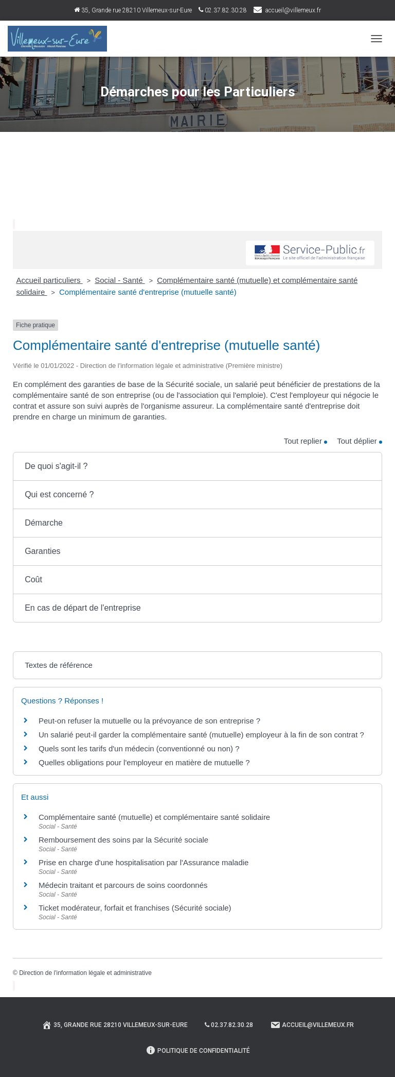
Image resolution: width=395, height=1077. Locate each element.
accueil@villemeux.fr (293, 10)
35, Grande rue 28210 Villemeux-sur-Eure (133, 10)
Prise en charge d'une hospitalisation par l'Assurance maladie (143, 862)
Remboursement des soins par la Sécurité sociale (123, 839)
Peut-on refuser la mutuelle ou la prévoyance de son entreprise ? (149, 720)
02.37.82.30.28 (223, 10)
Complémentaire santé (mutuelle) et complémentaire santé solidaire (154, 817)
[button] (197, 466)
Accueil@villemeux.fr (312, 1025)
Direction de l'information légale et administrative (85, 973)
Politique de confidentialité (198, 1050)
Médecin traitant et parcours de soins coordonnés (123, 885)
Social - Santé (120, 280)
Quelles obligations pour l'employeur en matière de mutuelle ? (144, 762)
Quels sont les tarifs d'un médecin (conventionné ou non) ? (139, 748)
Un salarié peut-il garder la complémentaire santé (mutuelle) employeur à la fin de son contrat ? (201, 734)
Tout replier (305, 440)
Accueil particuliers (49, 280)
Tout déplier (359, 440)
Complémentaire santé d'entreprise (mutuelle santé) (148, 292)
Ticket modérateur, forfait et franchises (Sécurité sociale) (135, 907)
